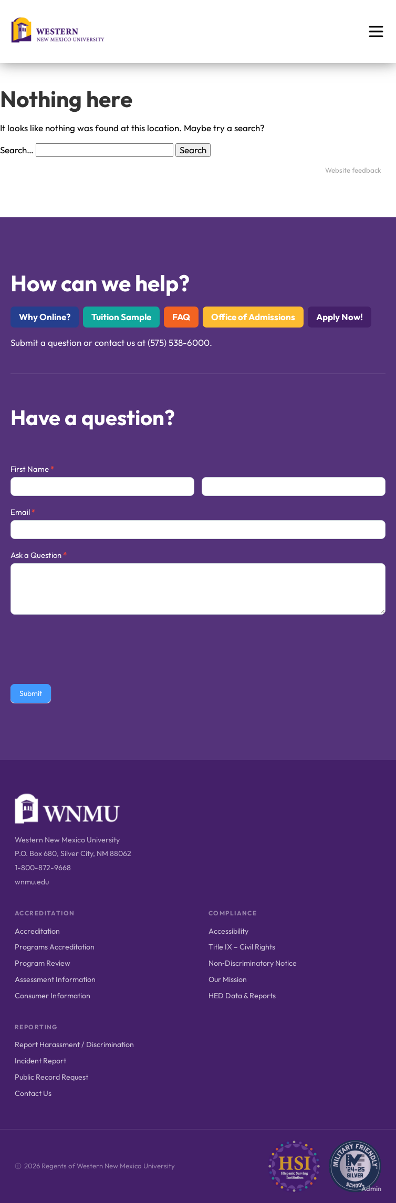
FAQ (181, 316)
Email (23, 512)
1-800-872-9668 (43, 867)
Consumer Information (52, 995)
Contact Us (33, 1093)
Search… (17, 149)
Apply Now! (339, 316)
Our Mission (228, 979)
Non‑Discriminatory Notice (253, 963)
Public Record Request (51, 1077)
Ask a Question (39, 555)
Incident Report (40, 1060)
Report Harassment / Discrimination (74, 1044)
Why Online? (44, 316)
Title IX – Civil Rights (242, 947)
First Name (32, 469)
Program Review (42, 963)
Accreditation (37, 931)
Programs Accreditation (55, 947)
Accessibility (228, 931)
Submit (30, 693)
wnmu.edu (32, 882)
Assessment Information (55, 979)
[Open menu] (376, 31)
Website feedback (353, 170)
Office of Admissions (253, 316)
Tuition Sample (121, 316)
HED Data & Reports (242, 995)
